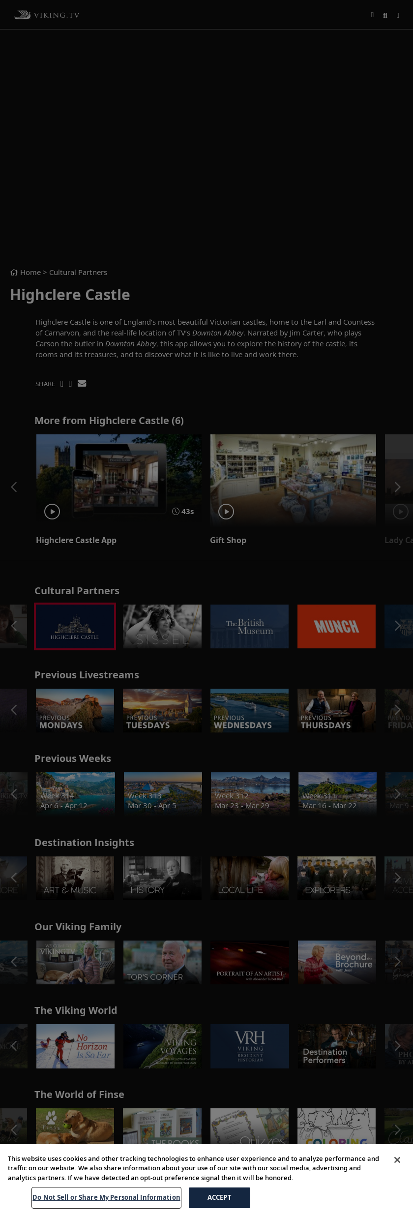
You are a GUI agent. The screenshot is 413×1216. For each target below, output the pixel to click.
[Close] (397, 1160)
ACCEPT (219, 1197)
